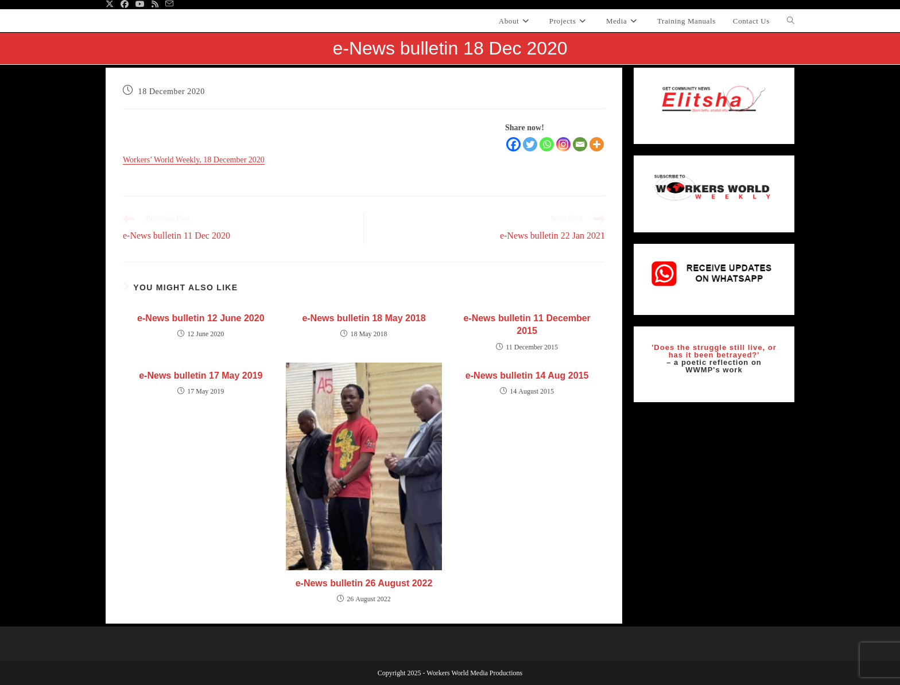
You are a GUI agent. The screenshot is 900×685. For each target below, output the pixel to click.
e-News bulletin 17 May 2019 (200, 375)
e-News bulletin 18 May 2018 (363, 318)
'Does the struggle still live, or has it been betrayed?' (713, 351)
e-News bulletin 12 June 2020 (200, 318)
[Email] (580, 144)
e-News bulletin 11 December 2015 (526, 324)
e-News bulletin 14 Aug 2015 (527, 375)
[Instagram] (563, 144)
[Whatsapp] (547, 144)
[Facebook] (513, 144)
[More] (596, 144)
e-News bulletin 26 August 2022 (364, 583)
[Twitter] (530, 144)
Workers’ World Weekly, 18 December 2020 (194, 159)
